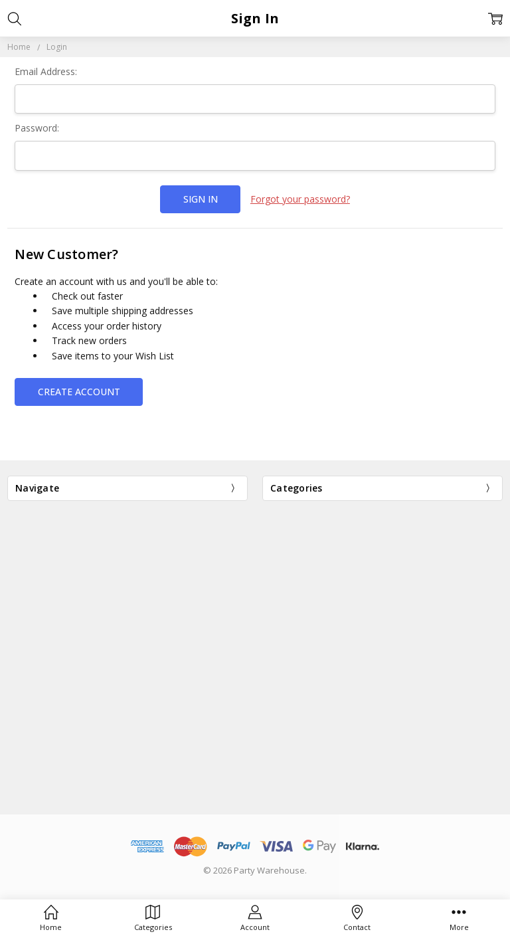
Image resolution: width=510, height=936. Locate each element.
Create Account (79, 391)
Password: (37, 128)
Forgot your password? (300, 199)
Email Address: (46, 71)
